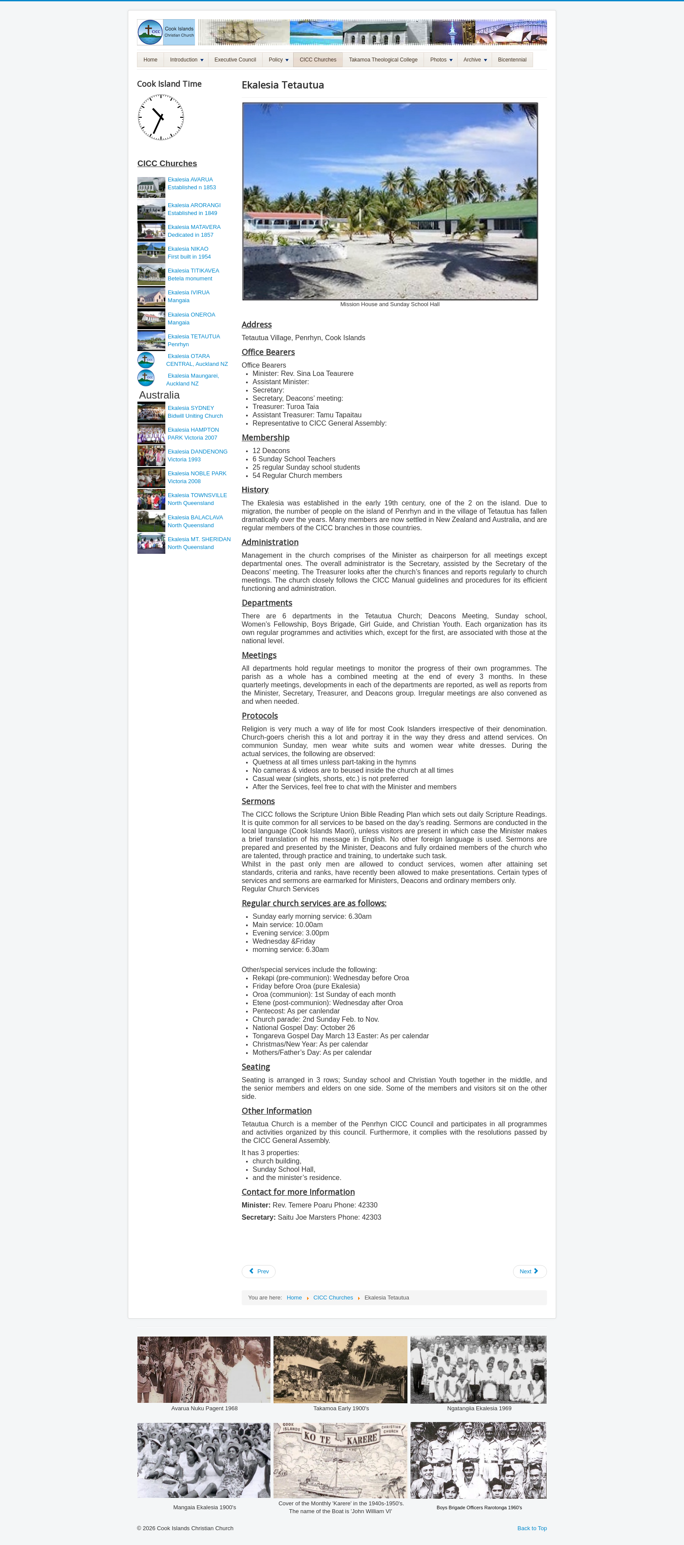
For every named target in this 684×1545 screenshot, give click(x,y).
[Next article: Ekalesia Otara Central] (530, 1271)
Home (150, 60)
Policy (279, 60)
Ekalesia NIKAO (187, 249)
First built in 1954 (188, 256)
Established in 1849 (191, 213)
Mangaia (177, 300)
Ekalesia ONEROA (191, 314)
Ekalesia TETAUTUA (194, 336)
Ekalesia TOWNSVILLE (197, 495)
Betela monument (189, 278)
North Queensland (190, 503)
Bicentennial (512, 60)
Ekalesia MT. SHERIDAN (199, 539)
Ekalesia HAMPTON (193, 429)
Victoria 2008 (183, 481)
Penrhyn (177, 344)
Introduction (187, 60)
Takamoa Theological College (383, 60)
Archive (475, 60)
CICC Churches (318, 60)
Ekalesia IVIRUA (189, 292)
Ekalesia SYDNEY (192, 408)
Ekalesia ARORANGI (194, 205)
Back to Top (532, 1528)
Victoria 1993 (183, 459)
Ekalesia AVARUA (190, 179)
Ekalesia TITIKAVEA (193, 270)
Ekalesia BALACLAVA (194, 517)
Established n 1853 (191, 187)
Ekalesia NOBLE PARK (197, 473)
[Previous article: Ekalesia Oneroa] (259, 1271)
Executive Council (235, 60)
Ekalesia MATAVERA (194, 227)
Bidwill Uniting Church (194, 416)
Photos (441, 60)
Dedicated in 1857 (189, 235)
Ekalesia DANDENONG (198, 451)
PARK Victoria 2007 (192, 437)
